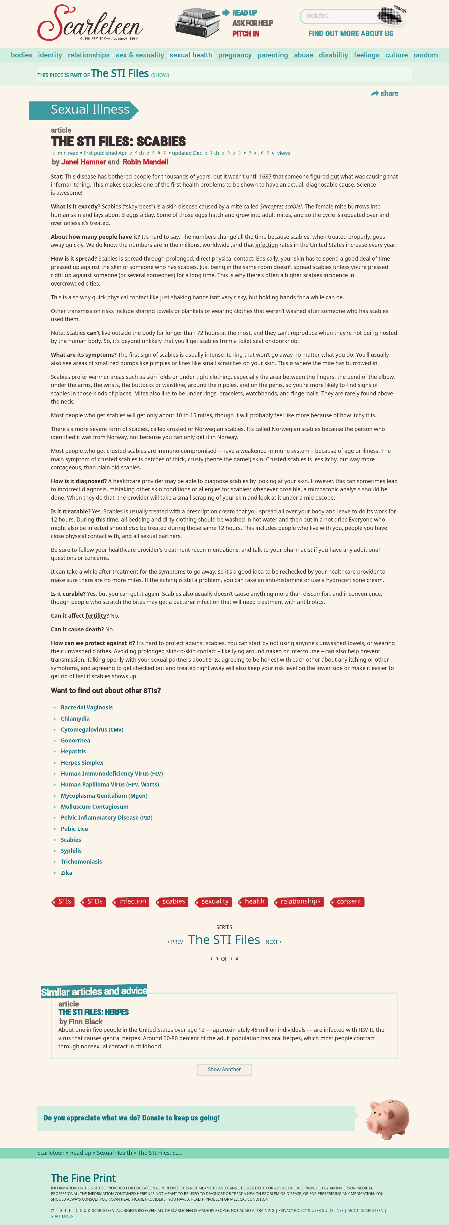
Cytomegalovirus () (92, 729)
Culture (396, 54)
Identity (50, 54)
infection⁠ (266, 244)
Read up (244, 12)
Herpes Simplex (82, 762)
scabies (173, 902)
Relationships (89, 54)
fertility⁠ (95, 615)
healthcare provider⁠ (138, 481)
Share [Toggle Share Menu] (383, 93)
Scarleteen (51, 1153)
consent (349, 902)
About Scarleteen (366, 1211)
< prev (175, 942)
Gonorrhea (75, 740)
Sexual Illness (90, 110)
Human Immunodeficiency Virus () (112, 773)
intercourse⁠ (305, 651)
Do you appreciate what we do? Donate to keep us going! (132, 1117)
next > (274, 942)
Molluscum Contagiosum (94, 806)
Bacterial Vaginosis (87, 707)
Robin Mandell (145, 161)
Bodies (21, 54)
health (254, 902)
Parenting (273, 54)
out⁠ (335, 176)
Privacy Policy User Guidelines (311, 1211)
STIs (65, 902)
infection (132, 902)
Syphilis (71, 850)
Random (425, 54)
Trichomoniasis (81, 861)
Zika (66, 872)
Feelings (366, 54)
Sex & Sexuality (140, 54)
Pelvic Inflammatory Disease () (106, 817)
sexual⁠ (149, 536)
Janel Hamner (83, 161)
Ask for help (252, 23)
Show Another (224, 1070)
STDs (95, 902)
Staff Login (62, 1216)
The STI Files (224, 941)
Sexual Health (191, 54)
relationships (301, 902)
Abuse (303, 54)
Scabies (71, 839)
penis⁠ (276, 385)
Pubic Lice (74, 828)
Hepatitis (73, 751)
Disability (333, 54)
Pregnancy (235, 54)
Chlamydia (75, 718)
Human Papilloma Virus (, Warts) (110, 784)
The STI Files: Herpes (93, 1012)
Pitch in (245, 33)
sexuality (215, 902)
